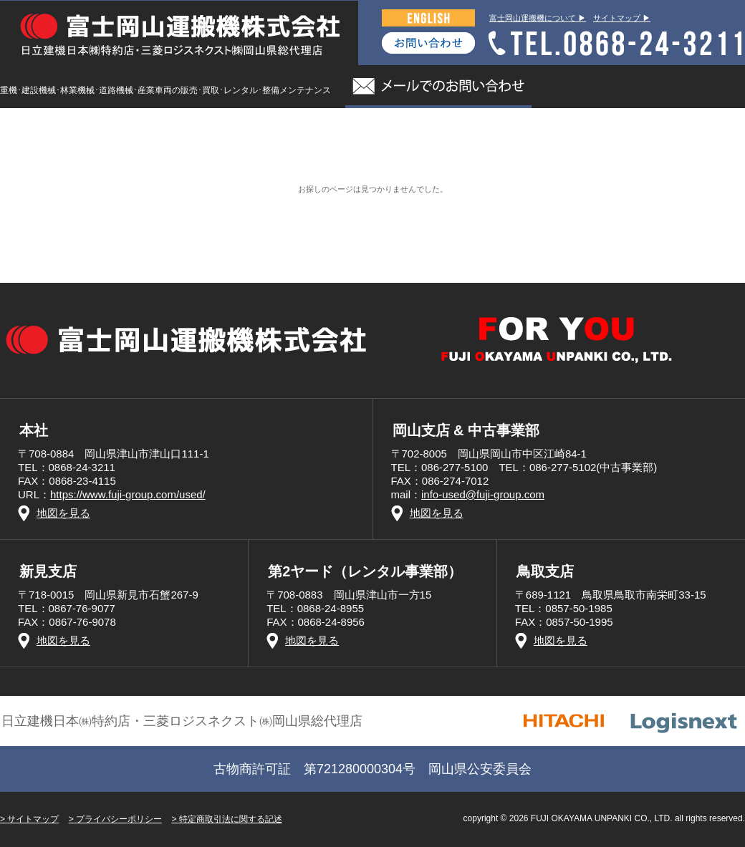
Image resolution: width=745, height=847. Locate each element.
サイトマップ (33, 819)
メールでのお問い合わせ (438, 86)
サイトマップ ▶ (621, 18)
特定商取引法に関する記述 (230, 819)
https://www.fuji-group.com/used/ (128, 494)
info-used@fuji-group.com (482, 494)
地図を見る (63, 513)
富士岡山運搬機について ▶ (537, 18)
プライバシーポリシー (119, 819)
